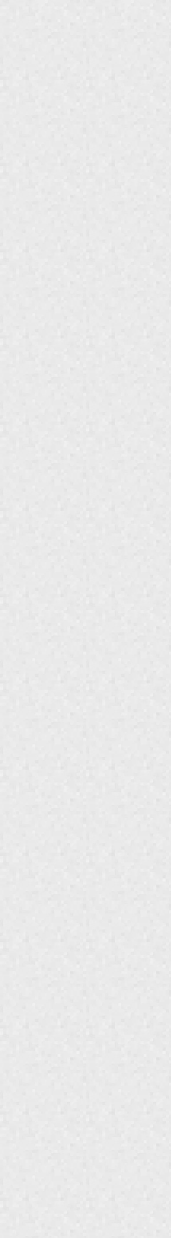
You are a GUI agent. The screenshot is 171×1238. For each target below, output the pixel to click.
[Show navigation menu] (7, 7)
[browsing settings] (160, 62)
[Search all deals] (150, 7)
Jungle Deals (33, 7)
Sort (11, 42)
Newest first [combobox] (19, 48)
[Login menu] (162, 7)
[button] (16, 77)
